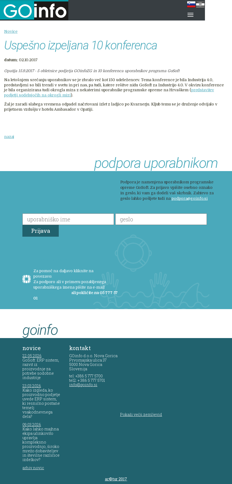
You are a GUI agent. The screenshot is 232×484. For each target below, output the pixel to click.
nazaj (9, 136)
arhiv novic (33, 467)
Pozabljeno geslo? (50, 260)
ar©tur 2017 (116, 479)
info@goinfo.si (83, 384)
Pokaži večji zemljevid (141, 414)
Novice (10, 31)
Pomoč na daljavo (70, 276)
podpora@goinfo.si (190, 198)
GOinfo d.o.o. (41, 10)
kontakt (80, 347)
